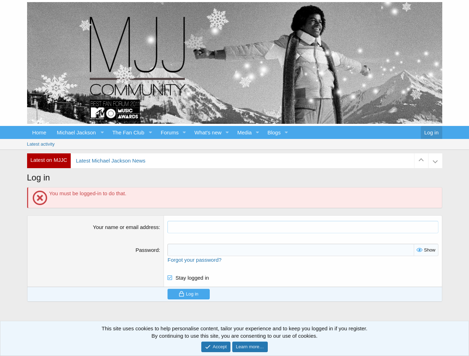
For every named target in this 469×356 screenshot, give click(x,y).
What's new (208, 132)
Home (39, 132)
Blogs (274, 132)
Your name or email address (126, 227)
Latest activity (41, 144)
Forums (170, 132)
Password (147, 250)
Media (244, 132)
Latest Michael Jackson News (111, 161)
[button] (79, 132)
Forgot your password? (194, 260)
